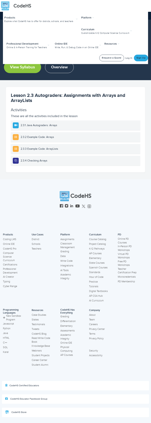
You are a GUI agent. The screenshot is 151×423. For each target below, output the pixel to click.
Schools (36, 244)
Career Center (39, 360)
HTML (6, 338)
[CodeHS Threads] (89, 206)
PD (119, 234)
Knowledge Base (41, 346)
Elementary (95, 258)
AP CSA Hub (96, 295)
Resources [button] (111, 43)
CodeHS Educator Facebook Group (26, 398)
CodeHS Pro (9, 248)
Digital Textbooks (98, 291)
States (35, 319)
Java (5, 333)
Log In (129, 58)
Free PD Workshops (124, 263)
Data (63, 256)
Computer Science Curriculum (9, 256)
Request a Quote (112, 57)
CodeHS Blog (39, 333)
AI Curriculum (96, 300)
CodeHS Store (16, 412)
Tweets (35, 329)
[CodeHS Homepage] (17, 6)
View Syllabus (22, 67)
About (92, 315)
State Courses (97, 262)
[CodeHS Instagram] (66, 206)
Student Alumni (40, 364)
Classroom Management (67, 245)
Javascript (8, 323)
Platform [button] (87, 17)
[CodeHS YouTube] (77, 206)
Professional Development (10, 270)
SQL (5, 347)
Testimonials (38, 324)
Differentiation (68, 321)
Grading (64, 251)
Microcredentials (127, 276)
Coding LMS (9, 239)
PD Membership (126, 281)
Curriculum (95, 234)
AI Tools (64, 270)
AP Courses (95, 253)
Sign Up (141, 57)
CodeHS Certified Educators (22, 385)
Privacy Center (97, 329)
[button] (41, 19)
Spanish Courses (98, 267)
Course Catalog (97, 239)
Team (92, 319)
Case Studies (39, 315)
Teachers (36, 248)
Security (93, 350)
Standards (94, 272)
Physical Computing (66, 349)
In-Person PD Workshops (125, 248)
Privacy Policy (96, 338)
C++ (5, 342)
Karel (6, 352)
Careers (93, 324)
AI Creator (8, 276)
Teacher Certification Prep (127, 270)
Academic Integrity (65, 276)
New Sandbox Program (12, 317)
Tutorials (93, 286)
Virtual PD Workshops (124, 255)
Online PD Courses (123, 240)
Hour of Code (96, 277)
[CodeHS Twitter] (84, 206)
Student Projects (41, 355)
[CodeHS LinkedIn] (71, 206)
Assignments (67, 239)
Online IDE (9, 244)
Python (6, 328)
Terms (92, 333)
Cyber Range (10, 286)
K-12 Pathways (97, 248)
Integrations (66, 265)
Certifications (10, 264)
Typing (6, 281)
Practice (93, 281)
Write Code (66, 260)
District (35, 239)
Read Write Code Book (41, 340)
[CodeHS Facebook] (61, 206)
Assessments (67, 330)
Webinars (37, 350)
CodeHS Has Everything (67, 311)
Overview (59, 67)
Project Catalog (97, 244)
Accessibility (95, 355)
